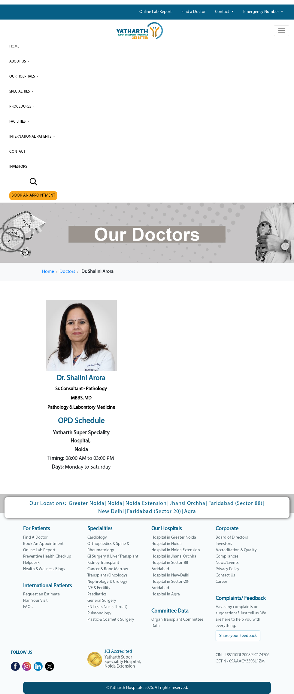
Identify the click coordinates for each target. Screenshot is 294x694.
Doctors (67, 271)
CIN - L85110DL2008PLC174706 (242, 655)
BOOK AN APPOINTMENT (33, 195)
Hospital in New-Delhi (170, 575)
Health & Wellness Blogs (44, 569)
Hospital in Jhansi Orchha (173, 556)
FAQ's (28, 607)
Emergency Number (261, 12)
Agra (190, 512)
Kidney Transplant (103, 563)
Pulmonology (99, 613)
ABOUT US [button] (18, 61)
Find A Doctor (35, 537)
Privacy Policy (227, 569)
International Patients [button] (30, 137)
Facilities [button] (17, 122)
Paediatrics (97, 594)
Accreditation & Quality (236, 550)
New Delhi (111, 512)
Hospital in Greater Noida (173, 537)
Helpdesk (31, 563)
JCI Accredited (118, 652)
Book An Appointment (43, 544)
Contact (222, 12)
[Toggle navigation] (281, 30)
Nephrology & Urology (107, 581)
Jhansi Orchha (187, 503)
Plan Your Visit (35, 600)
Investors (224, 544)
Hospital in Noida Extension (175, 550)
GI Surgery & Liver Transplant (112, 556)
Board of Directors (232, 537)
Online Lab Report (155, 12)
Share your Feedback (238, 636)
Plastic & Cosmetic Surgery (110, 619)
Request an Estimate (41, 594)
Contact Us (225, 575)
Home (14, 46)
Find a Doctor (193, 12)
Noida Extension (146, 503)
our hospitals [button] (22, 76)
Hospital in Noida (166, 544)
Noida (115, 503)
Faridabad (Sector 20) (154, 512)
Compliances (227, 556)
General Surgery (101, 600)
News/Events (227, 563)
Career (221, 581)
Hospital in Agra (165, 594)
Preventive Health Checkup (47, 556)
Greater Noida (87, 503)
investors (18, 167)
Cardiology (97, 537)
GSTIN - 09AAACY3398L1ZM (240, 661)
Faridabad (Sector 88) (235, 503)
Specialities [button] (20, 91)
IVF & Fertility (99, 588)
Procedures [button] (20, 107)
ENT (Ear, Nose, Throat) (107, 607)
